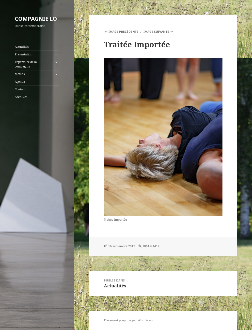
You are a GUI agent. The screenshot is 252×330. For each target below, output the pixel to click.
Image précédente (123, 32)
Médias (20, 74)
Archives (21, 97)
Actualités (22, 47)
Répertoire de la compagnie (26, 64)
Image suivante (156, 32)
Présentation (23, 54)
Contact (20, 89)
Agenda (20, 82)
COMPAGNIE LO (36, 18)
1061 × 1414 (150, 246)
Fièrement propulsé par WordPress (128, 320)
